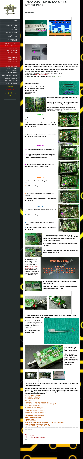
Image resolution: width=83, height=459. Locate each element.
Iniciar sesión (76, 444)
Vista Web (77, 446)
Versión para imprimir (29, 444)
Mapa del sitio (40, 444)
